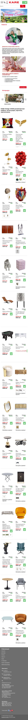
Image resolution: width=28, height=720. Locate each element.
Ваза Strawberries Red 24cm (19, 171)
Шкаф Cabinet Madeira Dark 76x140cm (20, 490)
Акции (2, 658)
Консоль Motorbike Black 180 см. (21, 455)
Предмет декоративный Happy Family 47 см (21, 243)
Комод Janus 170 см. (20, 347)
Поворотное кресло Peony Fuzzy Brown (20, 632)
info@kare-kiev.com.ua (6, 682)
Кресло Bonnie (7, 311)
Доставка (3, 653)
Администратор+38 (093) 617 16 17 (7, 678)
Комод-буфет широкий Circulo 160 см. (20, 419)
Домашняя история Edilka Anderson (10, 46)
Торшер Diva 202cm (6, 170)
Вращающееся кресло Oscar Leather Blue (20, 561)
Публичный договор (5, 664)
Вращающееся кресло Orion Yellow (20, 526)
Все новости (23, 87)
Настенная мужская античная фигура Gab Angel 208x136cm (19, 138)
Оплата (3, 654)
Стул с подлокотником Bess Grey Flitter (21, 596)
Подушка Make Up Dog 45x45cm (7, 136)
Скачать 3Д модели (5, 662)
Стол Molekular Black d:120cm (7, 489)
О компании (3, 660)
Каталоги (3, 651)
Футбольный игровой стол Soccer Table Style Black (6, 349)
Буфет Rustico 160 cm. (20, 383)
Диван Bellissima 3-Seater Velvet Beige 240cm (6, 526)
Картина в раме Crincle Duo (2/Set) (7, 242)
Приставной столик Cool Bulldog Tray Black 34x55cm (6, 562)
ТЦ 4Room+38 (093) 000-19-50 (7, 671)
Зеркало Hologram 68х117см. (5, 419)
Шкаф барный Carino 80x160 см (20, 313)
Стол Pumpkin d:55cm (6, 454)
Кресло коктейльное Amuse (6, 384)
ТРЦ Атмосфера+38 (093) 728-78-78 (7, 675)
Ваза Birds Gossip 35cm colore (19, 207)
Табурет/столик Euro (20, 276)
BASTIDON (7, 104)
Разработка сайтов (5, 717)
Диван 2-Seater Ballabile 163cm (7, 631)
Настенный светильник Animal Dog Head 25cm (6, 207)
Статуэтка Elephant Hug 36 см (6, 277)
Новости (3, 656)
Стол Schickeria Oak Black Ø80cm (7, 596)
